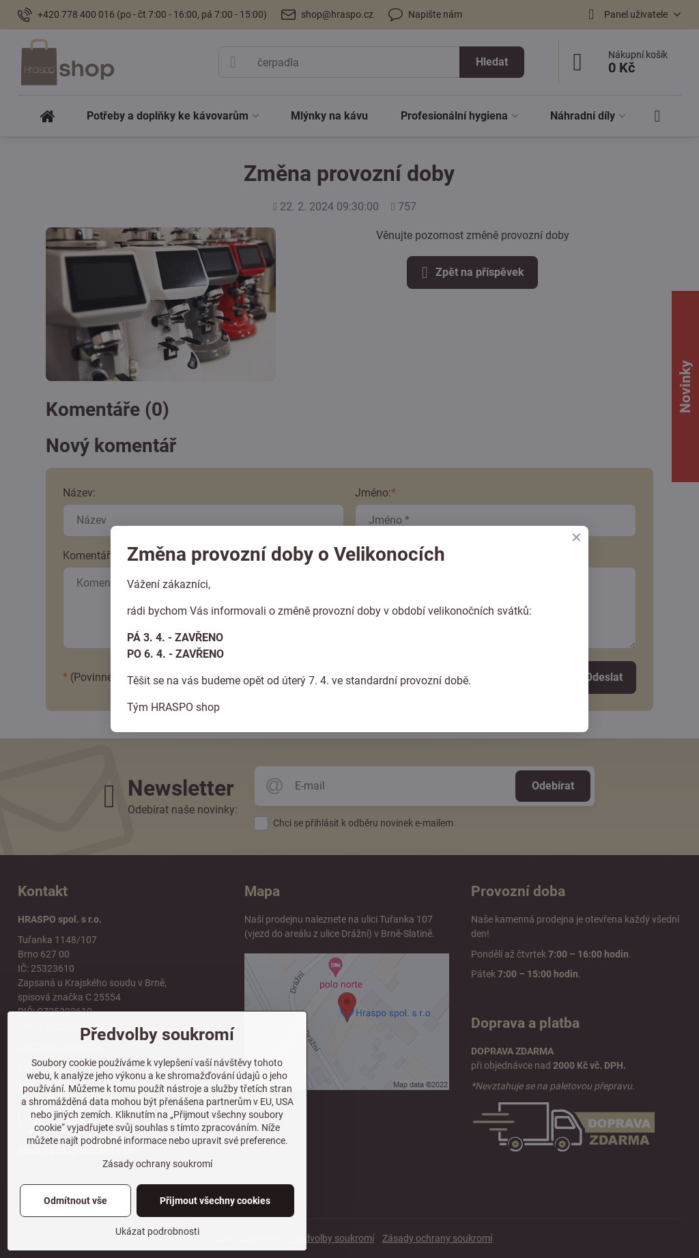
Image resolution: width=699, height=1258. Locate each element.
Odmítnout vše (75, 1200)
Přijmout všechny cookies (215, 1200)
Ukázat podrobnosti (157, 1231)
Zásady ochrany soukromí (157, 1163)
